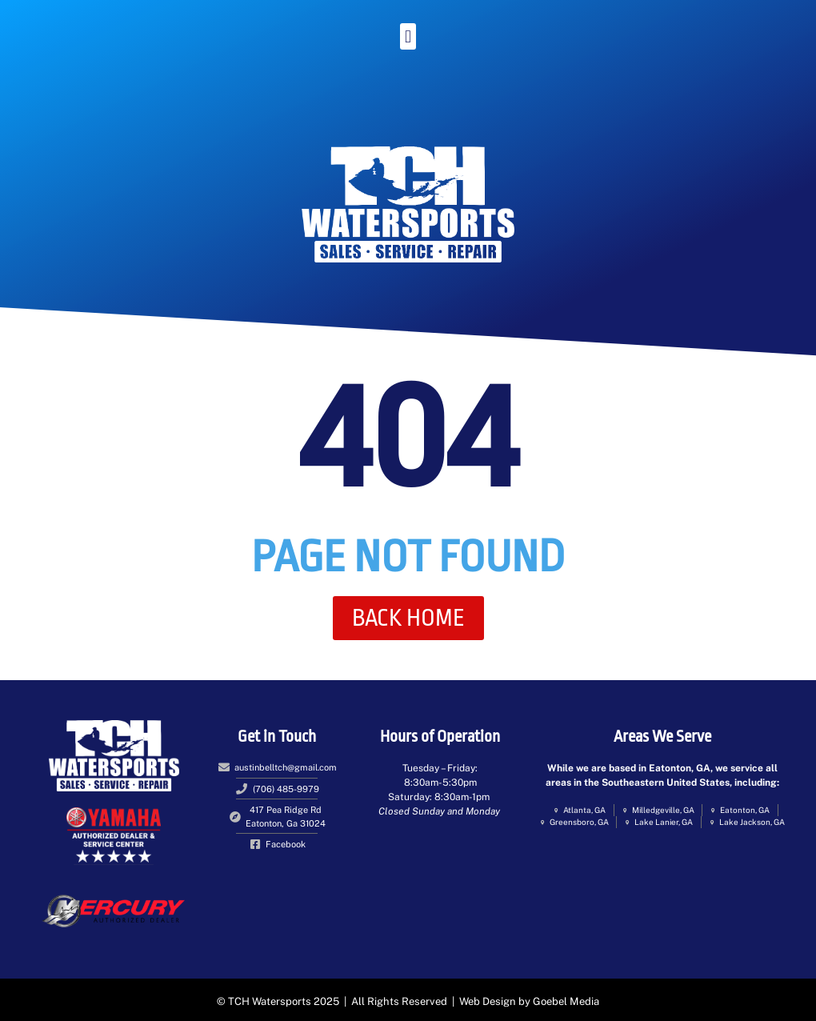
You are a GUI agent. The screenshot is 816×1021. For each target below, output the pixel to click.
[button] (407, 36)
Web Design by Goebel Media (529, 1001)
